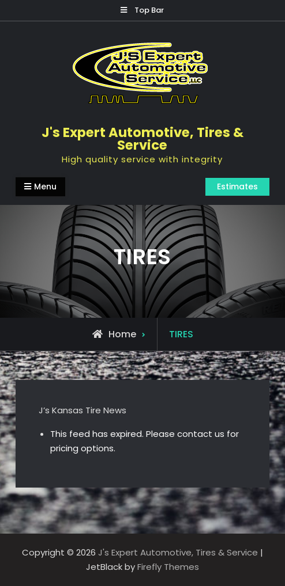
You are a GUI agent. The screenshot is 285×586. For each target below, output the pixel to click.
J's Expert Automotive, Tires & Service (142, 139)
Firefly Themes (168, 567)
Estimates (237, 186)
